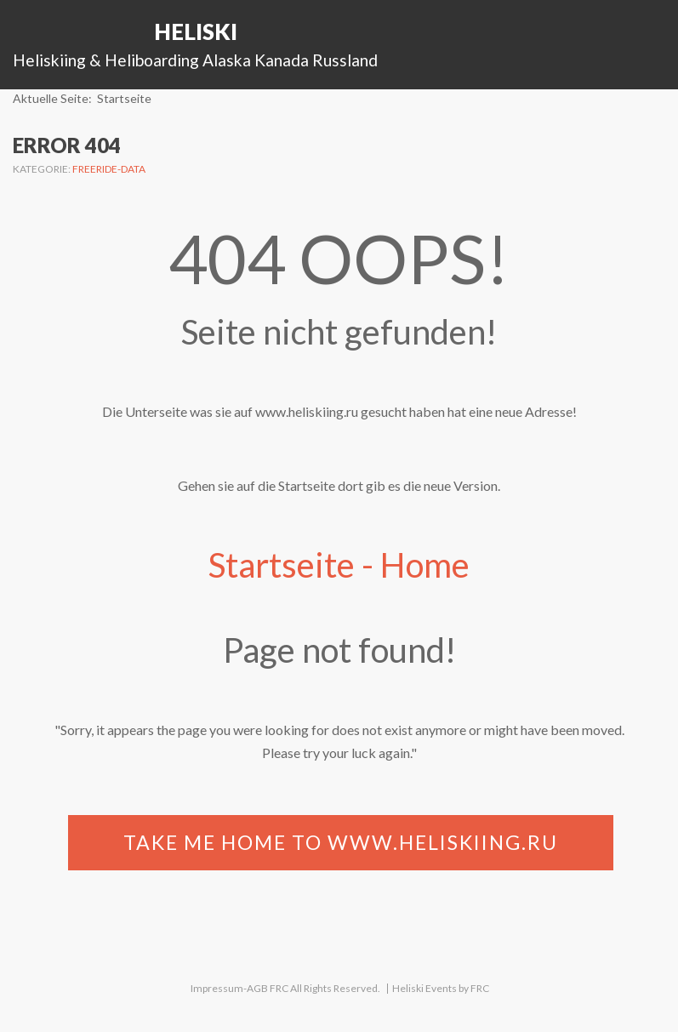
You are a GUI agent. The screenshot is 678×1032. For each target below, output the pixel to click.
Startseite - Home (339, 565)
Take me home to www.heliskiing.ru (340, 842)
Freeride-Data (108, 168)
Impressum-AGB (229, 988)
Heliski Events (424, 988)
